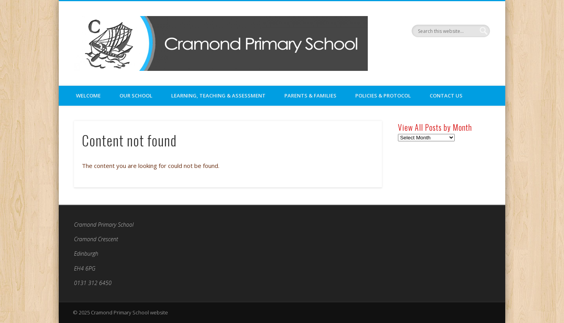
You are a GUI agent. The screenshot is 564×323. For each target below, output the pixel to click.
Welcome (88, 95)
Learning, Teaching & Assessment (218, 95)
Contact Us (446, 95)
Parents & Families (310, 95)
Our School (135, 95)
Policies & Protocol (383, 95)
